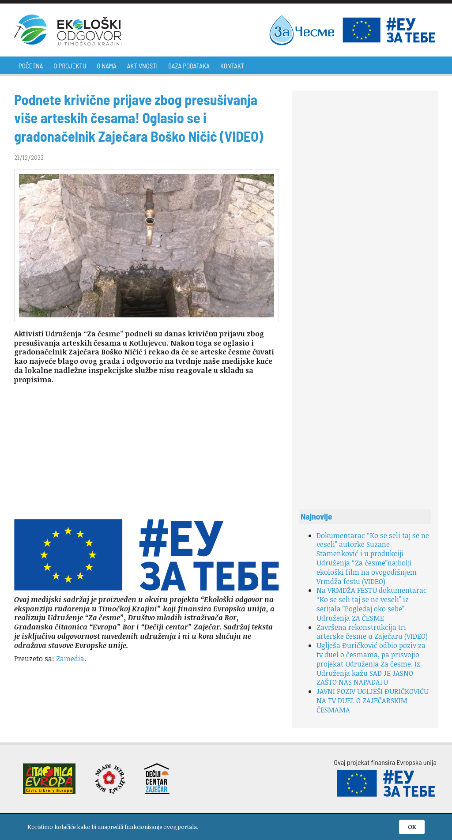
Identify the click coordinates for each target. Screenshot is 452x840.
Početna (31, 66)
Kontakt (232, 66)
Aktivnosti (142, 66)
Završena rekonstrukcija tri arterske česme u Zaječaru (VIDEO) (372, 631)
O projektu (69, 66)
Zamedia (70, 658)
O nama (106, 66)
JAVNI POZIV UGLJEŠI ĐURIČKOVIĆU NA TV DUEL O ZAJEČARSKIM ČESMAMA (372, 700)
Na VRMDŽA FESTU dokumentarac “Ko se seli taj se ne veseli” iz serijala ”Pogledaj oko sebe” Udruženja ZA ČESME (371, 603)
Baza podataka (189, 66)
